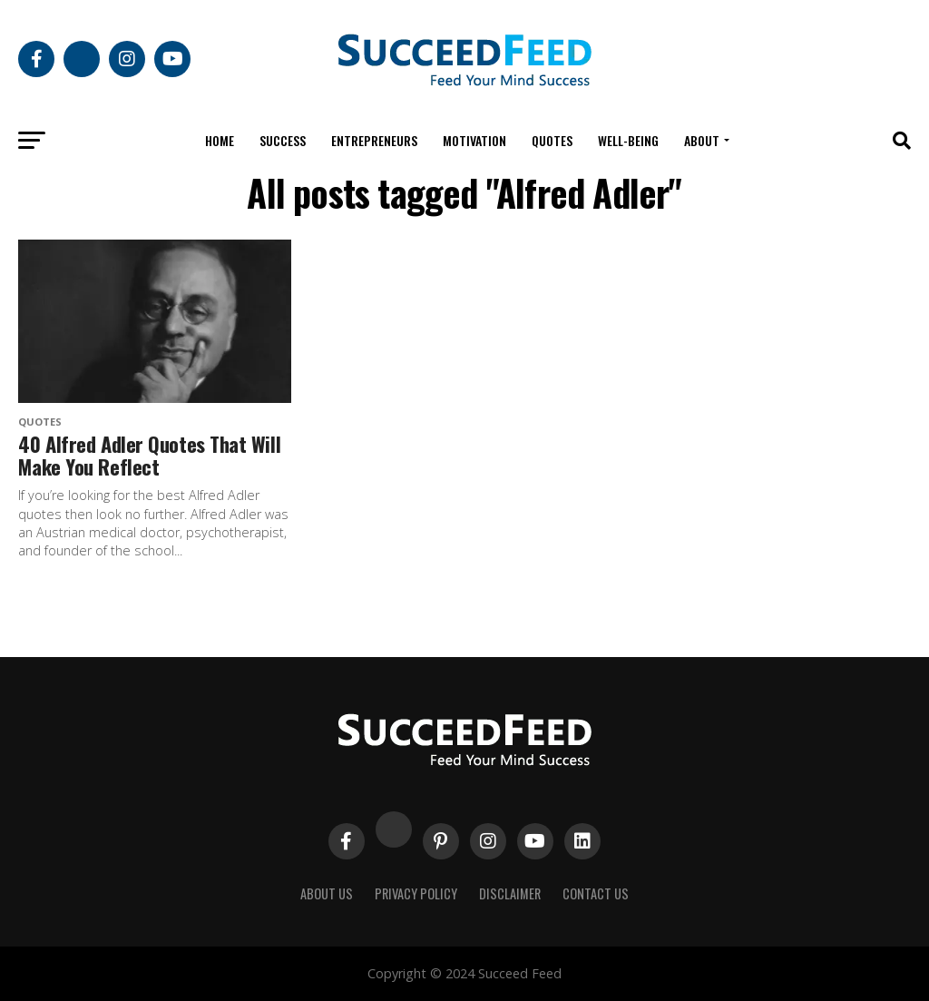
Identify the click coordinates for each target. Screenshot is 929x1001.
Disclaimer (510, 893)
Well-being (628, 140)
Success (282, 140)
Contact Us (595, 893)
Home (219, 140)
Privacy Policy (416, 893)
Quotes (552, 140)
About (701, 140)
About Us (326, 893)
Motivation (474, 140)
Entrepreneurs (374, 140)
